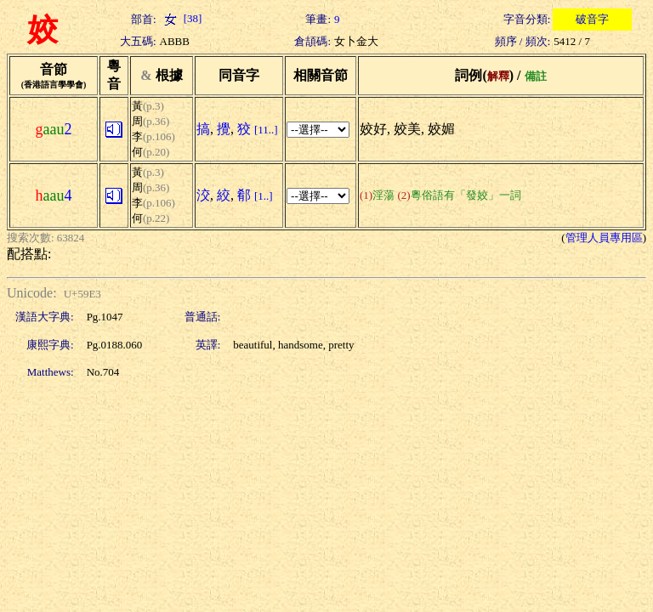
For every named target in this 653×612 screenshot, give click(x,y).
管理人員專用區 (604, 237)
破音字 (592, 19)
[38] (181, 18)
